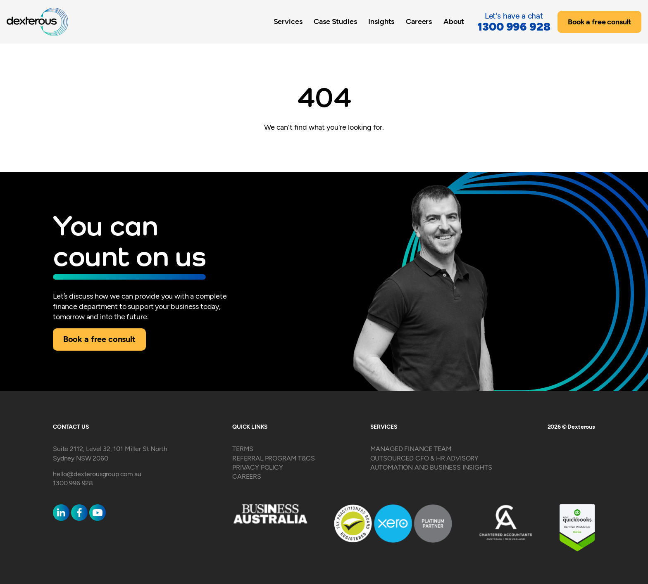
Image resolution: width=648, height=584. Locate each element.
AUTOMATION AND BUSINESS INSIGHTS (431, 467)
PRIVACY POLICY (257, 467)
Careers (419, 21)
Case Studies (335, 21)
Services (288, 21)
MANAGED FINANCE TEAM (411, 449)
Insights (381, 21)
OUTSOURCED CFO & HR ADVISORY (424, 458)
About (453, 21)
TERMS (242, 449)
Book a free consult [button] (599, 21)
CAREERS (246, 476)
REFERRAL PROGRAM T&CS (273, 458)
